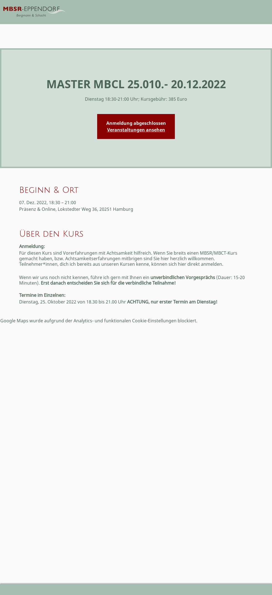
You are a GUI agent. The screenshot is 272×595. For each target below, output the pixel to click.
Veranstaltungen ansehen (136, 130)
